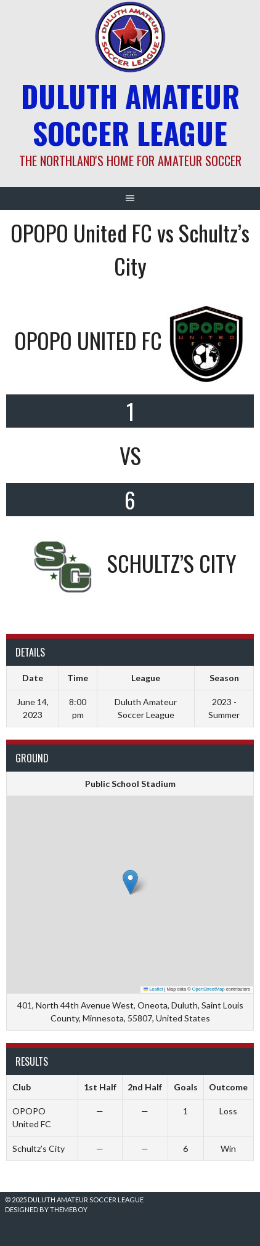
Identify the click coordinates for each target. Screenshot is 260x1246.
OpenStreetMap (208, 989)
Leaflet (153, 989)
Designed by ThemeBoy (46, 1209)
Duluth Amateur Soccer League (130, 114)
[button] (130, 882)
